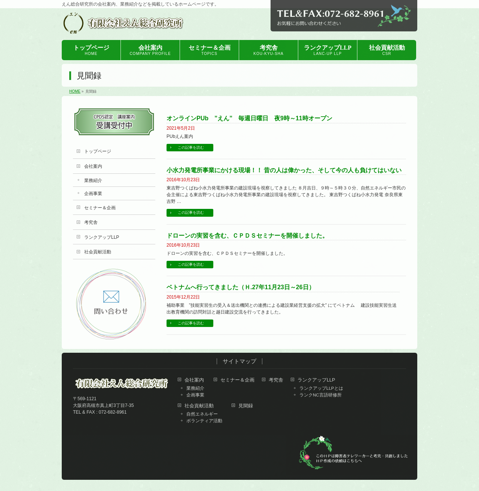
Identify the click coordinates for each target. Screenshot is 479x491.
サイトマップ (239, 361)
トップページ (97, 151)
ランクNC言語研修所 (320, 395)
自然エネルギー (202, 414)
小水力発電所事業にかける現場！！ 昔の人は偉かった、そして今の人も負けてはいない (284, 170)
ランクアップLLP (101, 237)
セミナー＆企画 (100, 207)
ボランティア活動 (204, 421)
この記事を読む (191, 147)
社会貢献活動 (97, 251)
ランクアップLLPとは (321, 388)
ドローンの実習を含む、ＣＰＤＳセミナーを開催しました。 (247, 235)
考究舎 (91, 222)
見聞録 (245, 406)
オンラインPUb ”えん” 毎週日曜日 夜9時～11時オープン (249, 118)
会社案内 (93, 166)
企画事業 (93, 193)
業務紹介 (93, 180)
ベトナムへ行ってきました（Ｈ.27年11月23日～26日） (241, 287)
